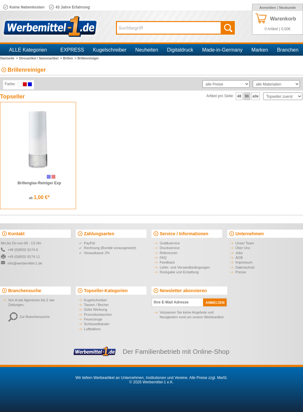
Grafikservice (170, 243)
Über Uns (242, 248)
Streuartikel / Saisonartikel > (40, 58)
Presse (240, 272)
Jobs (239, 253)
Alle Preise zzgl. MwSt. (208, 378)
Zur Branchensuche (29, 317)
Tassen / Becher (96, 305)
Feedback (167, 262)
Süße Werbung (95, 309)
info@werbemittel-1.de (25, 263)
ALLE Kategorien (28, 50)
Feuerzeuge (93, 319)
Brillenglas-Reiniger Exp (39, 183)
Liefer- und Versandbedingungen (185, 267)
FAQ (163, 257)
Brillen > (70, 58)
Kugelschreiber (110, 50)
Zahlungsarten (99, 233)
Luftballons (92, 329)
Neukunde (287, 7)
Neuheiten (146, 50)
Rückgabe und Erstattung (179, 272)
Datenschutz (245, 267)
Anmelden (267, 7)
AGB (239, 257)
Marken (259, 50)
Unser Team (244, 243)
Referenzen (169, 253)
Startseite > (9, 58)
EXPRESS (72, 50)
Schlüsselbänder (96, 324)
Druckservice (170, 248)
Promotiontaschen (98, 314)
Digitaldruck (180, 50)
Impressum (243, 262)
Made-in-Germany (222, 50)
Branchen (288, 50)
